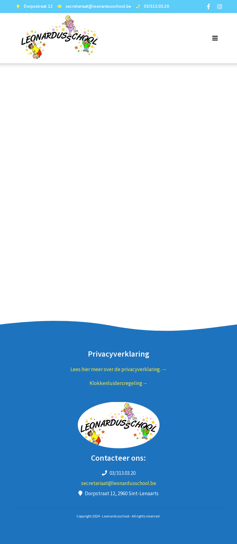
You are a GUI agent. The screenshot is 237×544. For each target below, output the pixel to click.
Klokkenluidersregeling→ (118, 383)
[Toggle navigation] (215, 38)
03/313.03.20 (152, 6)
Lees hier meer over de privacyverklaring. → (118, 369)
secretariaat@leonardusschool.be (93, 6)
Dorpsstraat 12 (34, 6)
